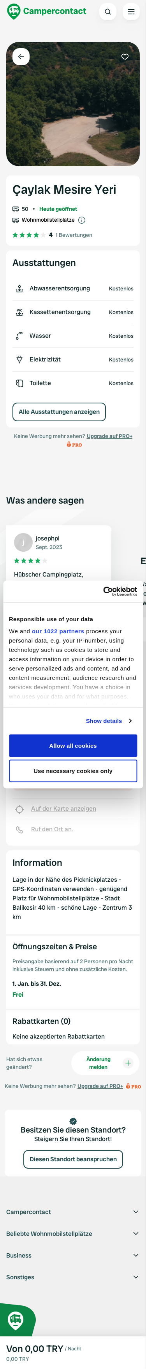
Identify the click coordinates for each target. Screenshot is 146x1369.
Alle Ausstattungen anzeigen (59, 412)
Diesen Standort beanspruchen (73, 1159)
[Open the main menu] (131, 11)
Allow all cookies (73, 745)
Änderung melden (110, 1063)
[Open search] (107, 11)
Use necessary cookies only (73, 771)
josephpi (48, 538)
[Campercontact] (46, 12)
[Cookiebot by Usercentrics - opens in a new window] (104, 592)
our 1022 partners (58, 631)
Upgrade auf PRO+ (109, 436)
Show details (104, 721)
